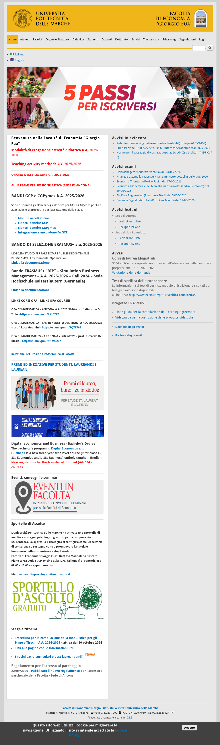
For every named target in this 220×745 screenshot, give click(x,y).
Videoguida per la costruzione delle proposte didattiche (154, 317)
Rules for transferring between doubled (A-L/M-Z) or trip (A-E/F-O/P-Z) (161, 143)
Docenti (107, 39)
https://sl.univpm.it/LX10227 (39, 314)
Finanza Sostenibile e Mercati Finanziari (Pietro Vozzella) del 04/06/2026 (162, 176)
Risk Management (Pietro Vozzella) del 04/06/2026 (149, 172)
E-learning (169, 39)
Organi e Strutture (57, 39)
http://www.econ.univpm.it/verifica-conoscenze (162, 295)
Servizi (135, 39)
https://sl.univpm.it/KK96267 (41, 341)
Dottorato (121, 39)
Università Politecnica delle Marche (134, 708)
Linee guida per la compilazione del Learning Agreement (155, 312)
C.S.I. (129, 717)
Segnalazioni (187, 39)
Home (13, 39)
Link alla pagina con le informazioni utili (44, 648)
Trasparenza (151, 39)
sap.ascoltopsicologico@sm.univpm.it (44, 574)
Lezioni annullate (130, 221)
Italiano (17, 54)
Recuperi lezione (129, 227)
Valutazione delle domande (131, 272)
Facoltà (37, 39)
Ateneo (24, 39)
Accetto (189, 728)
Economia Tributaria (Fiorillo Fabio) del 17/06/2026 (149, 181)
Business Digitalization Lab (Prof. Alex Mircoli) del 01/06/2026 (156, 200)
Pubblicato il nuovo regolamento (55, 671)
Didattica (78, 39)
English (17, 60)
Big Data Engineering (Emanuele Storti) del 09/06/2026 (151, 195)
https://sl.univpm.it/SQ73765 (61, 327)
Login (202, 39)
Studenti (92, 39)
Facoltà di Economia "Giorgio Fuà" (85, 708)
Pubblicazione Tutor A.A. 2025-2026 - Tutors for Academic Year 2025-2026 (163, 148)
